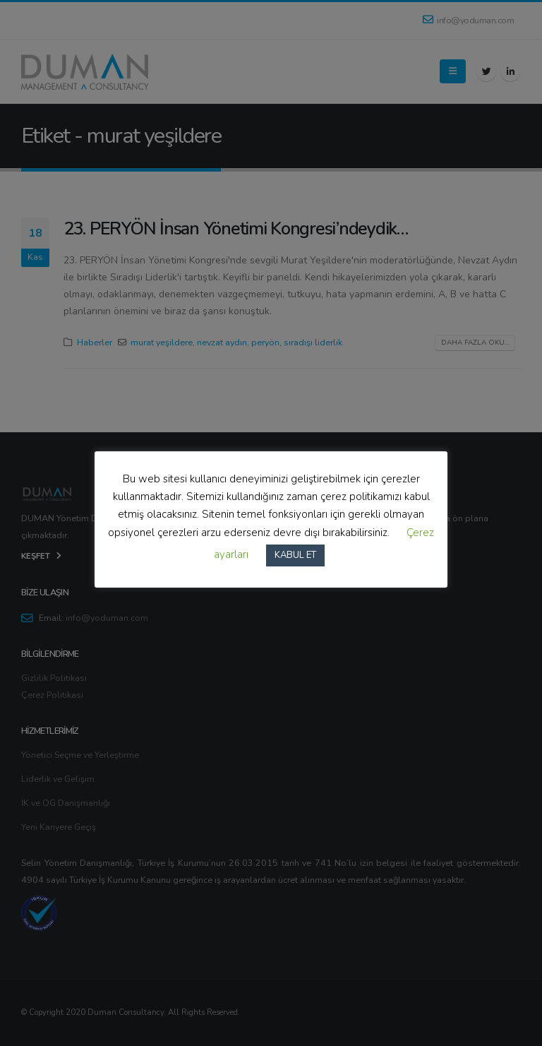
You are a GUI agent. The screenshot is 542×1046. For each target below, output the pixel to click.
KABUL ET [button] (295, 555)
